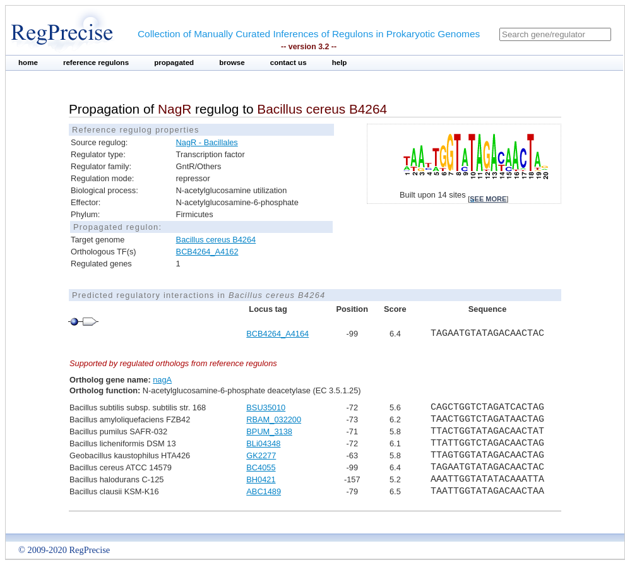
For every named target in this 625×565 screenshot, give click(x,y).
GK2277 (261, 455)
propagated (174, 62)
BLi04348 (263, 443)
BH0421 (260, 479)
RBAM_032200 (273, 419)
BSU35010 (265, 407)
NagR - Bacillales (207, 142)
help (339, 62)
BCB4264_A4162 (207, 251)
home (28, 62)
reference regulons (96, 62)
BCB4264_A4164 (277, 333)
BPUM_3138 (269, 431)
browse (232, 62)
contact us (288, 62)
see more (488, 199)
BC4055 (260, 467)
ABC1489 (263, 491)
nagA (162, 379)
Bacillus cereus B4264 (216, 239)
